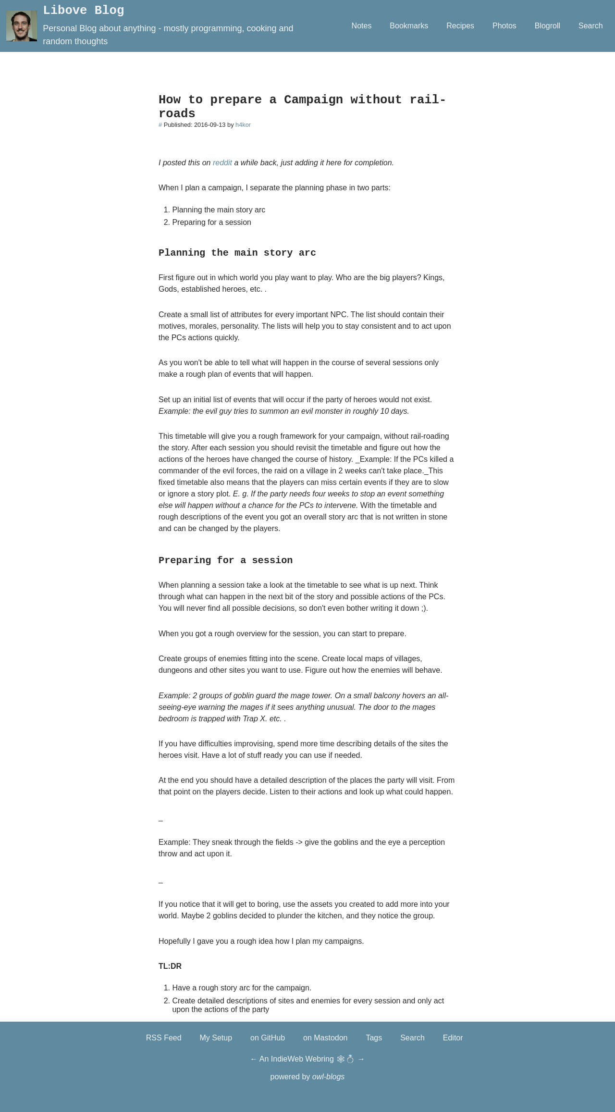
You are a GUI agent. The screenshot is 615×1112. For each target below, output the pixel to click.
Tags (374, 1038)
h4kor (243, 124)
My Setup (216, 1038)
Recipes (460, 26)
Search (590, 26)
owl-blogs (328, 1077)
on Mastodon (325, 1038)
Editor (453, 1038)
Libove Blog (83, 11)
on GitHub (267, 1038)
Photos (504, 26)
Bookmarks (409, 26)
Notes (362, 26)
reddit (222, 163)
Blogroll (547, 26)
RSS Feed (164, 1038)
